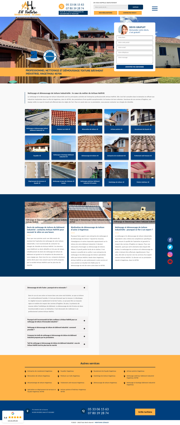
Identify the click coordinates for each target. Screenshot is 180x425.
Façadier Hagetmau (67, 371)
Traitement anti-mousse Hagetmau (72, 383)
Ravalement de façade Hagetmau (105, 371)
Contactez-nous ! (130, 13)
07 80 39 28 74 (75, 8)
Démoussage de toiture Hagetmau (105, 383)
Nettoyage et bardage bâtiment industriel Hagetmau (141, 384)
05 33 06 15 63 (75, 4)
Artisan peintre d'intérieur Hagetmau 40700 (73, 391)
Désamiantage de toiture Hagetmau (40, 383)
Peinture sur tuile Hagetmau (70, 376)
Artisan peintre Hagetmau (135, 371)
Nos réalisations (105, 13)
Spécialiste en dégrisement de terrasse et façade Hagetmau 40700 (42, 391)
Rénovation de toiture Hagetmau (39, 376)
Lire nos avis (13, 420)
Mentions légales (102, 422)
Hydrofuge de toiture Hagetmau (104, 376)
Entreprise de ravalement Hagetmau (40, 371)
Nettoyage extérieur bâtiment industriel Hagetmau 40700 (140, 377)
